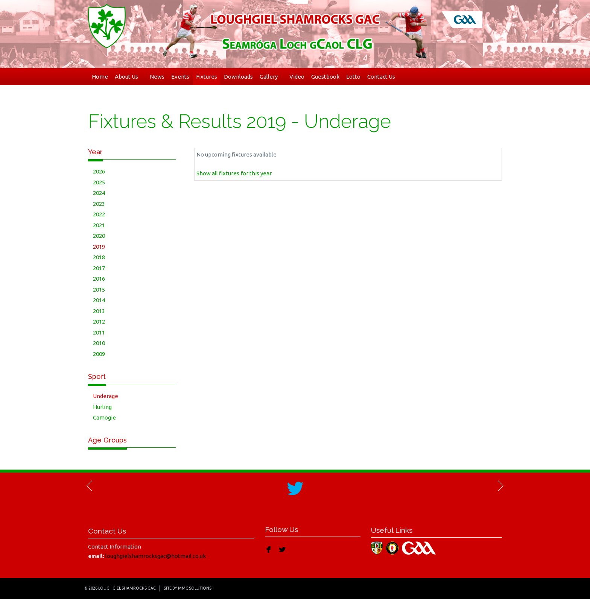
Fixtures (206, 76)
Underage (105, 396)
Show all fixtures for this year (234, 173)
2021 (99, 225)
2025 (99, 182)
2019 (99, 246)
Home (100, 76)
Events (180, 76)
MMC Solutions (194, 588)
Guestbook (325, 76)
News (157, 76)
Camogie (104, 417)
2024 (99, 193)
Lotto (353, 76)
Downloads (238, 76)
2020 (99, 236)
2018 (99, 257)
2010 (99, 343)
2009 (99, 354)
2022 (99, 214)
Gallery (271, 76)
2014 (99, 300)
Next (500, 485)
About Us (129, 76)
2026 (99, 171)
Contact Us (381, 76)
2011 (99, 332)
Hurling (102, 407)
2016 (99, 278)
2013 (99, 311)
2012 (99, 321)
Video (296, 76)
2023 (99, 204)
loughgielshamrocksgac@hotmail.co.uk (155, 556)
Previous (90, 485)
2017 (99, 268)
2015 (99, 289)
